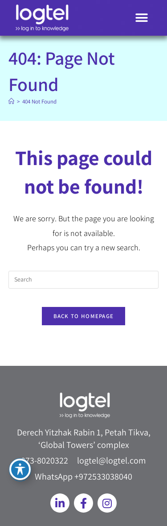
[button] (141, 18)
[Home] (11, 101)
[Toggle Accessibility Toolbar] (20, 469)
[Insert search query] (83, 280)
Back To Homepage (83, 316)
